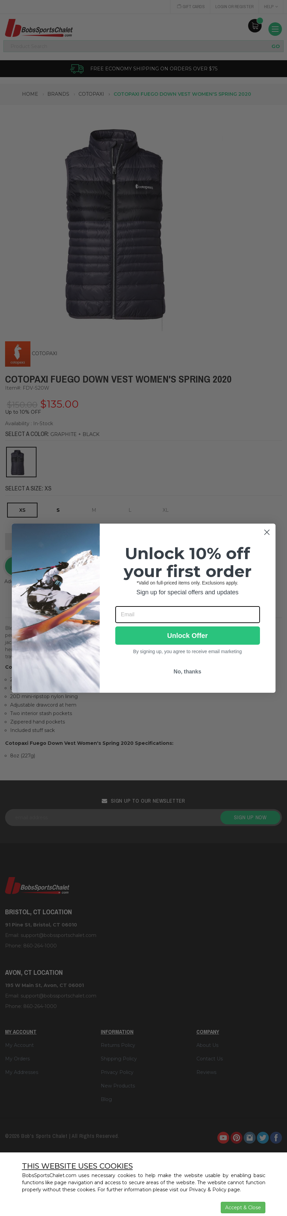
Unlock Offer (187, 635)
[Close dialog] (267, 532)
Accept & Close (243, 1207)
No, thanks (187, 671)
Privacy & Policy (207, 1190)
